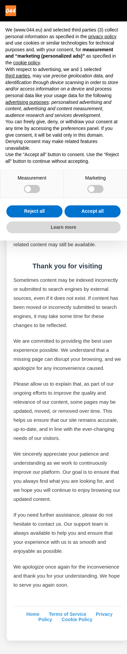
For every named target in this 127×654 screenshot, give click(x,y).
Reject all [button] (34, 211)
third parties (17, 75)
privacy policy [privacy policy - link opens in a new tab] (102, 36)
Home (32, 614)
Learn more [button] (63, 227)
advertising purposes (27, 102)
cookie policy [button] (26, 62)
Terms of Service (67, 614)
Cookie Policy (76, 619)
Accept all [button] (92, 211)
